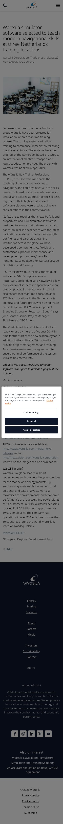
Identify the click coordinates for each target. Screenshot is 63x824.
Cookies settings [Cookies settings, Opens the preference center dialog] (31, 412)
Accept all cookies (31, 430)
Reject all (31, 421)
